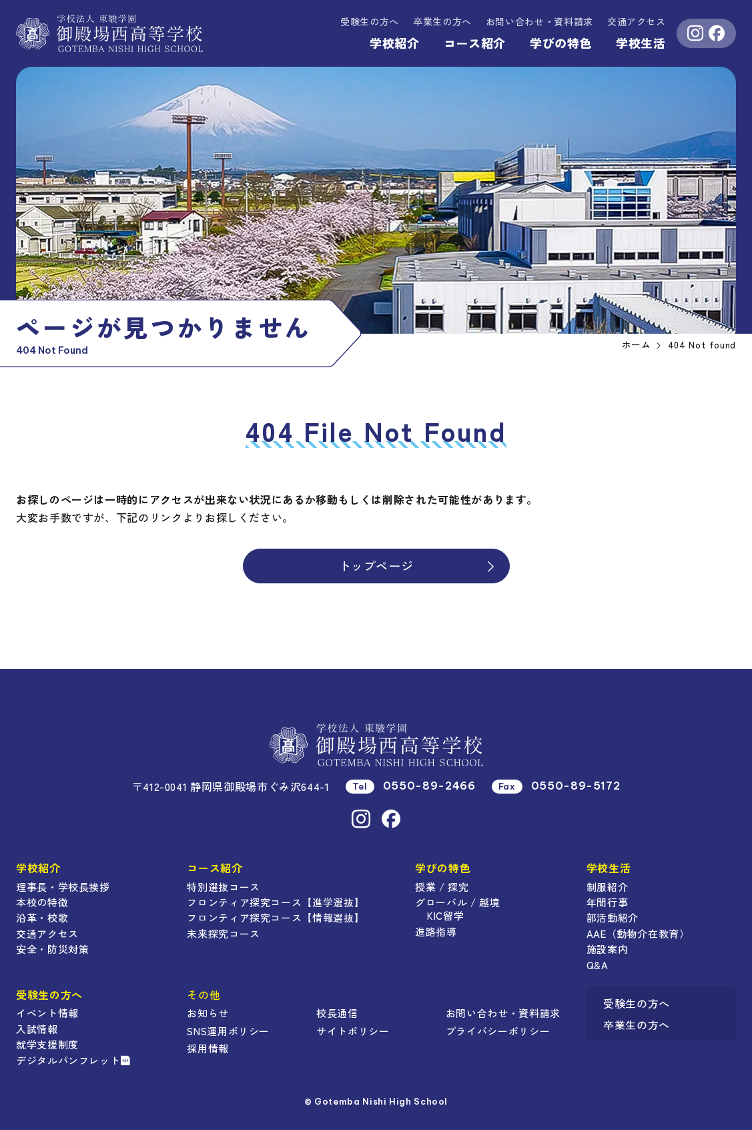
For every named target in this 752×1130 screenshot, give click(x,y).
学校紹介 (395, 42)
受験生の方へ (369, 21)
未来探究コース (223, 933)
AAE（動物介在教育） (638, 933)
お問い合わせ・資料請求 (503, 1013)
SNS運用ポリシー (228, 1031)
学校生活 (641, 42)
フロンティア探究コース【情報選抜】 (275, 917)
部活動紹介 (613, 917)
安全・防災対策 (52, 949)
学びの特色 (561, 42)
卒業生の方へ (442, 21)
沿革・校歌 (42, 917)
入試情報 (37, 1029)
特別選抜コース (223, 887)
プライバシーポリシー (498, 1031)
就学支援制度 (47, 1044)
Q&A (598, 965)
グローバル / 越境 (457, 902)
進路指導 (436, 931)
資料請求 (539, 21)
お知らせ (208, 1013)
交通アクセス (636, 21)
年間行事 (608, 902)
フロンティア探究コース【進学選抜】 (275, 902)
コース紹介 (475, 42)
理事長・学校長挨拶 (63, 887)
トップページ (418, 565)
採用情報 (208, 1048)
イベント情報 (47, 1013)
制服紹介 (608, 887)
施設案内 (608, 949)
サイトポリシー (352, 1031)
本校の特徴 (42, 902)
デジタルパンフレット (73, 1060)
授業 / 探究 (441, 887)
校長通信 (337, 1013)
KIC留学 (445, 915)
